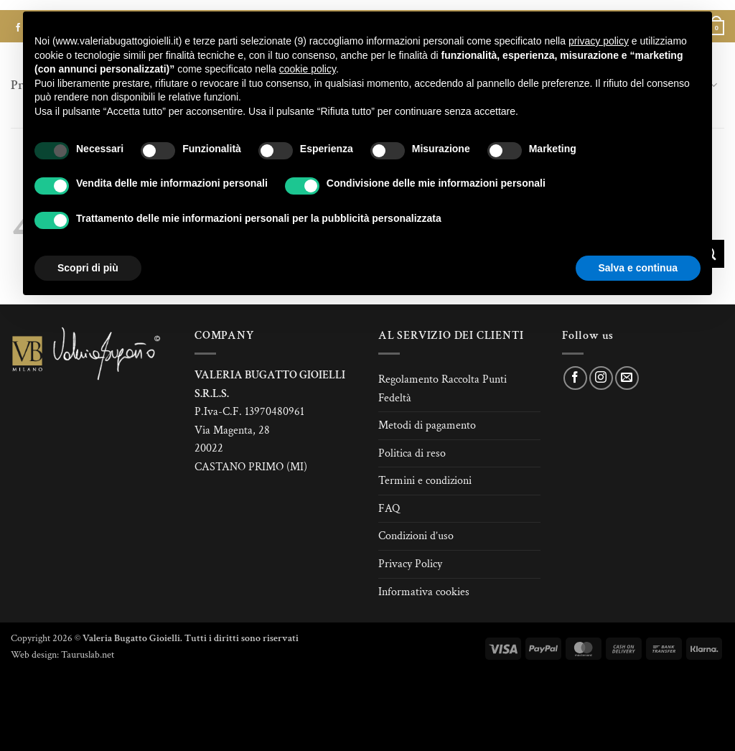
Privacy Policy (410, 564)
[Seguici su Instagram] (601, 378)
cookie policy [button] (307, 69)
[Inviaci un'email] (627, 378)
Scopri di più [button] (87, 268)
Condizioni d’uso (416, 536)
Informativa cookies (423, 592)
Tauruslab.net (87, 654)
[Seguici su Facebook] (575, 378)
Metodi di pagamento (427, 425)
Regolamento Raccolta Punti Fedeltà (442, 389)
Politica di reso (412, 453)
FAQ (389, 508)
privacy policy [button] (598, 41)
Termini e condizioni (425, 480)
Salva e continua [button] (638, 268)
